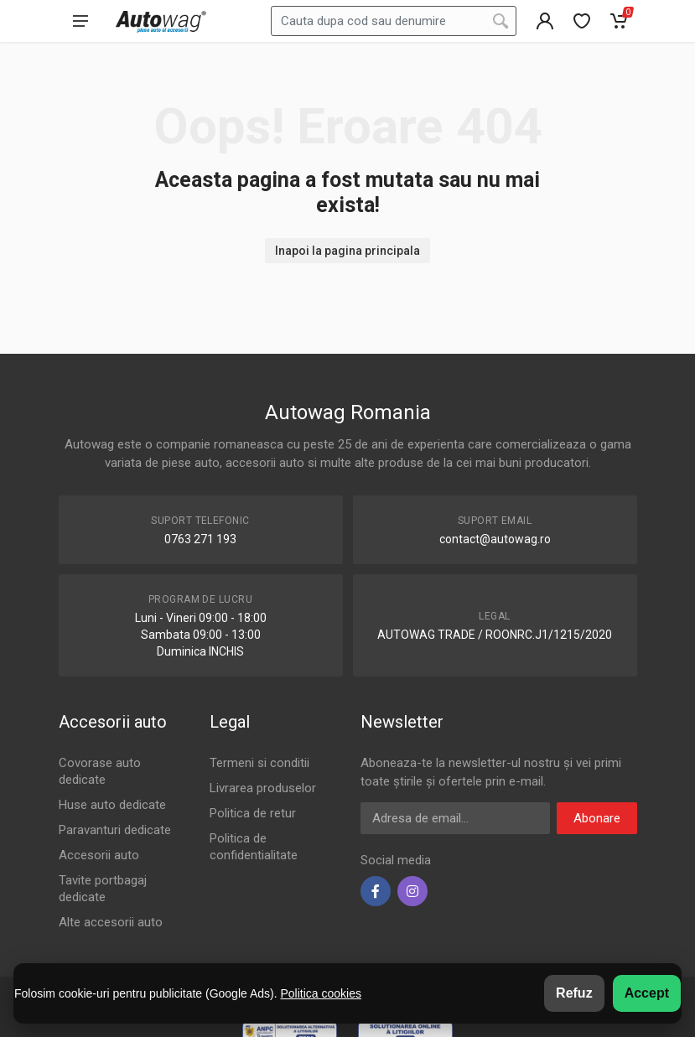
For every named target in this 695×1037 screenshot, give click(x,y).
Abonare (596, 818)
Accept (647, 993)
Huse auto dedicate (112, 804)
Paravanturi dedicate (115, 829)
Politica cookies (320, 993)
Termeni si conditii (259, 762)
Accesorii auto (99, 855)
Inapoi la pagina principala (347, 250)
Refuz (574, 993)
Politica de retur (253, 813)
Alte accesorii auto (111, 922)
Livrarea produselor (263, 788)
